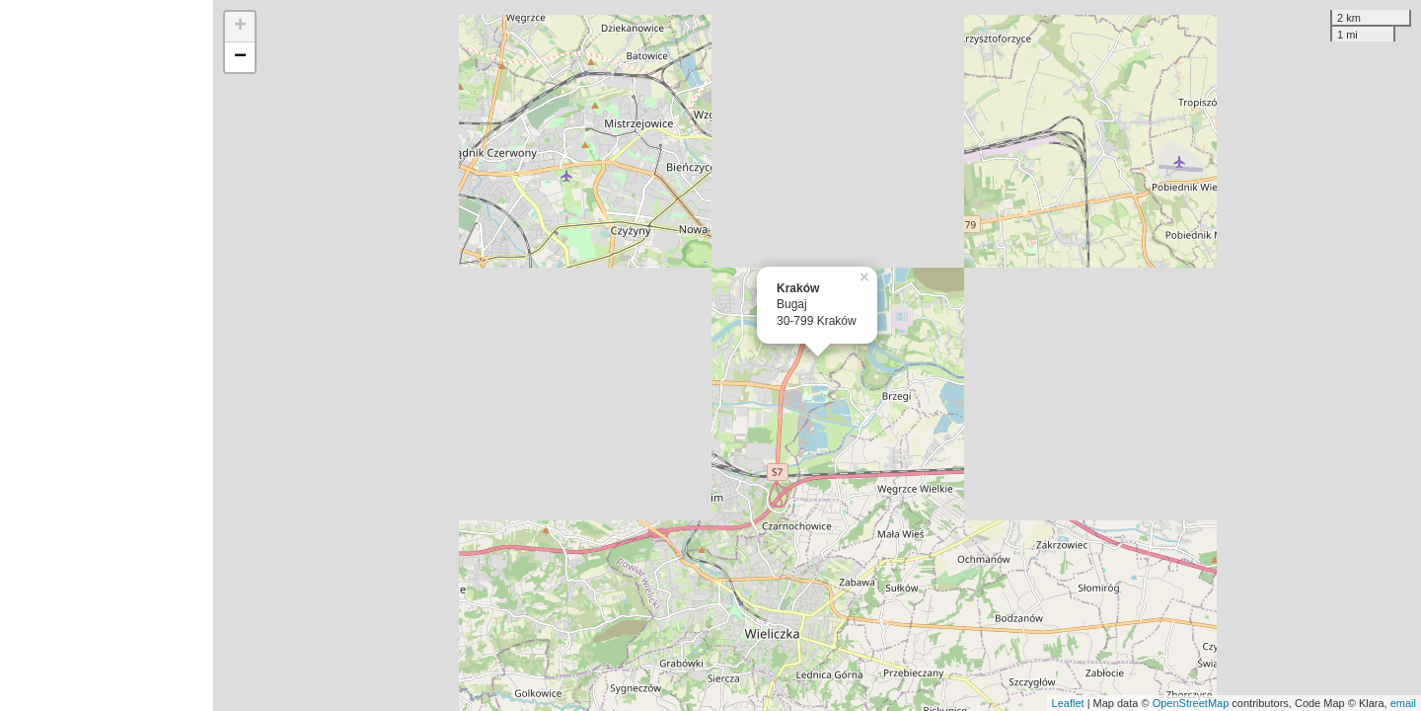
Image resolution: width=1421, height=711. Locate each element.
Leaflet (1068, 703)
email (1403, 703)
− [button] (240, 57)
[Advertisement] (106, 355)
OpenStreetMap (1191, 703)
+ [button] (240, 26)
